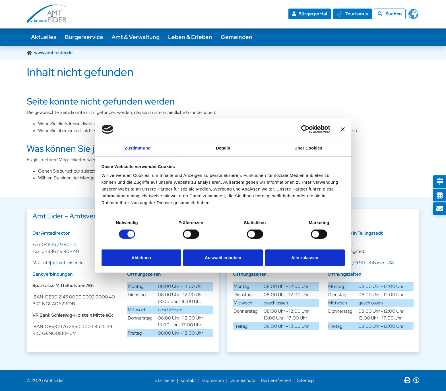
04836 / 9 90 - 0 (59, 245)
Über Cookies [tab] (308, 148)
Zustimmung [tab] (138, 148)
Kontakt (188, 381)
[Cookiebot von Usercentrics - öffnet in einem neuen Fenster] (305, 129)
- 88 (389, 263)
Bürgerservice (85, 37)
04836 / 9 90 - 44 (355, 263)
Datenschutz (242, 381)
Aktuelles (44, 37)
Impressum (213, 381)
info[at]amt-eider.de (63, 263)
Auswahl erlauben (223, 257)
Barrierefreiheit (276, 381)
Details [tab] (223, 148)
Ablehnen (141, 257)
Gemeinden (239, 37)
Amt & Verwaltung (137, 37)
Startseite (165, 381)
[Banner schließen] (343, 129)
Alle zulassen (304, 257)
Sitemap (305, 381)
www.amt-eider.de (53, 53)
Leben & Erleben (192, 37)
